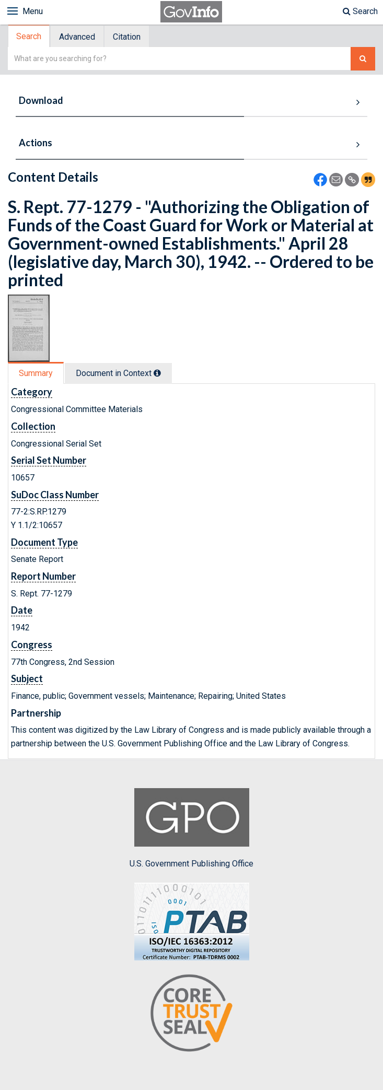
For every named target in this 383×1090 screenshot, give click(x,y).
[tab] (29, 36)
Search (360, 11)
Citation (127, 37)
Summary (36, 373)
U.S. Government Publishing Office (191, 828)
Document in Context (118, 373)
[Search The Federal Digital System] (363, 59)
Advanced (77, 37)
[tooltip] (157, 373)
